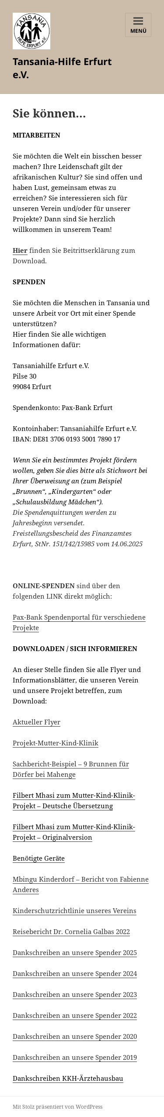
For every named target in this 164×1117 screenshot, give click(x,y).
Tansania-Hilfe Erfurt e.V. (62, 68)
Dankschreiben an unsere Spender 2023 (75, 994)
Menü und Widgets (138, 32)
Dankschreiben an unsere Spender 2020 (75, 1036)
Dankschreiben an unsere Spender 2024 (75, 973)
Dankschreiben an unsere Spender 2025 (75, 952)
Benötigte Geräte (39, 858)
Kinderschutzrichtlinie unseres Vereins (74, 910)
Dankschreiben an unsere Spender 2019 (75, 1057)
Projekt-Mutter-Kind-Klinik (55, 742)
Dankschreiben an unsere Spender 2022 (75, 1015)
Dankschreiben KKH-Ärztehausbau (68, 1078)
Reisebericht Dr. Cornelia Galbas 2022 (71, 931)
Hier (20, 250)
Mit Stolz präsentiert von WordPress (57, 1106)
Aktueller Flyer (36, 721)
